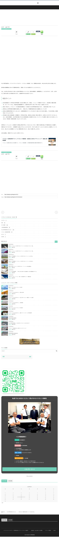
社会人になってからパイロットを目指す (16, 309)
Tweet (16, 34)
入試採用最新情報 (5, 229)
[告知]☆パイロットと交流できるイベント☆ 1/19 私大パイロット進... (21, 252)
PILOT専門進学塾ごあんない (6, 29)
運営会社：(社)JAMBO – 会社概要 (36, 531)
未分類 (3, 238)
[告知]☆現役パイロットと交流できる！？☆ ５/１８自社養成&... (20, 267)
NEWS (54, 531)
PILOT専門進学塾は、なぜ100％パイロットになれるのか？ (19, 324)
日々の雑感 (4, 226)
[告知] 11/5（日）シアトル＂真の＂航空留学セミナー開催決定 (20, 277)
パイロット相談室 (48, 531)
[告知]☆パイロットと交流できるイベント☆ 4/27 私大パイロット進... (21, 247)
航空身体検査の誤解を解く (13, 334)
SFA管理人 (8, 27)
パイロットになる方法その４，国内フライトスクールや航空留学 (20, 314)
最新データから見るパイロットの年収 (15, 288)
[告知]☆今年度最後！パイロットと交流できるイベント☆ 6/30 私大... (21, 262)
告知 (3, 224)
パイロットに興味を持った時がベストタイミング (17, 329)
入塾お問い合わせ (29, 470)
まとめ (3, 236)
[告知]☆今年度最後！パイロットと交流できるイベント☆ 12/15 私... (21, 257)
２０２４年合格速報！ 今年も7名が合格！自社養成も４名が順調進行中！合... (23, 272)
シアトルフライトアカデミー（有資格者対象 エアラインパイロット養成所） (16, 531)
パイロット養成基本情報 (7, 233)
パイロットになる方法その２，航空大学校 (16, 293)
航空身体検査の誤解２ (13, 319)
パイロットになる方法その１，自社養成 (16, 304)
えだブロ (4, 222)
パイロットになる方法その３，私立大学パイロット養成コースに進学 (21, 298)
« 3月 (2, 504)
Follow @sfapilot (29, 477)
